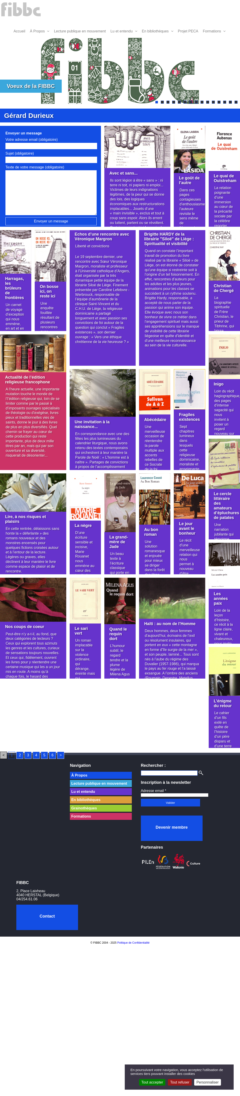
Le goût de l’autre (189, 180)
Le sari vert (81, 631)
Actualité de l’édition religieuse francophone (27, 379)
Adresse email (153, 791)
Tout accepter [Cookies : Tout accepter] (152, 1082)
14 (230, 102)
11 (213, 102)
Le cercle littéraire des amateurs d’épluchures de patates (226, 506)
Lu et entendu (121, 31)
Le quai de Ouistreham (225, 178)
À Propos (37, 31)
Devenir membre (172, 827)
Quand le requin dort (118, 634)
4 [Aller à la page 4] (36, 755)
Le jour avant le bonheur (187, 528)
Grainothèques (84, 808)
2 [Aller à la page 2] (20, 755)
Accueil (19, 31)
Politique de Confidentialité (133, 942)
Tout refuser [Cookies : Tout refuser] (179, 1082)
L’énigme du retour (223, 703)
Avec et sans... (123, 173)
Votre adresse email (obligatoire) (31, 139)
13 (224, 102)
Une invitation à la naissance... (92, 424)
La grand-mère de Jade (118, 542)
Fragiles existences (189, 417)
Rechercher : (153, 765)
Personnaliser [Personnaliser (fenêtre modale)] (207, 1082)
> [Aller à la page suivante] (61, 755)
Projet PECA (188, 31)
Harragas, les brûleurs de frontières (14, 288)
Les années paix (221, 599)
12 (219, 102)
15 (236, 102)
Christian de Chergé (224, 288)
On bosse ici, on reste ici (49, 291)
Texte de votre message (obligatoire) (34, 167)
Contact (47, 916)
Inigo (218, 384)
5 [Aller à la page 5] (44, 755)
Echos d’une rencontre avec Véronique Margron (102, 236)
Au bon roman (151, 532)
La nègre (83, 525)
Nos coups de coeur (24, 626)
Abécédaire (155, 419)
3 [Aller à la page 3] (28, 755)
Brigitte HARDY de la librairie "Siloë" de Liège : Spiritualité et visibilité (169, 239)
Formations (212, 31)
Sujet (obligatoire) (19, 153)
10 (207, 102)
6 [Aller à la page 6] (52, 755)
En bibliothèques (155, 31)
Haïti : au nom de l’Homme (170, 623)
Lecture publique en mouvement (80, 31)
